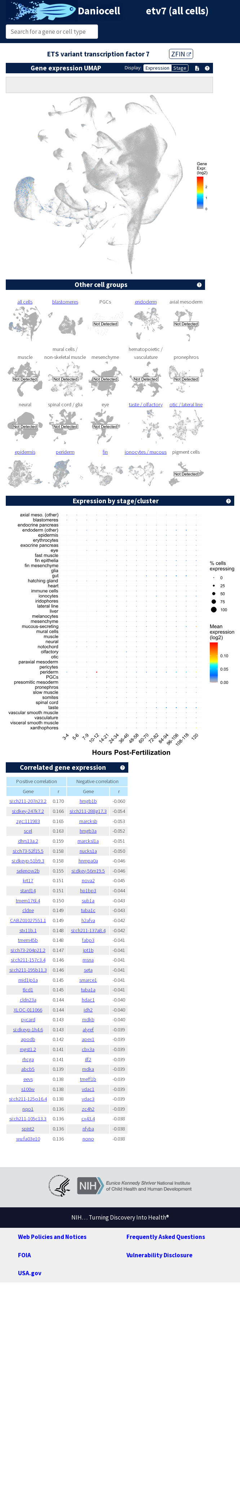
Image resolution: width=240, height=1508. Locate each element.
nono (88, 1138)
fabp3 (88, 940)
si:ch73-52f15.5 (28, 851)
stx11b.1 (28, 930)
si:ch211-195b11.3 (28, 970)
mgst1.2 (28, 1049)
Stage (179, 68)
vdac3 (88, 1099)
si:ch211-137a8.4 (88, 930)
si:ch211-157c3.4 (28, 960)
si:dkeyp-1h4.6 (28, 1029)
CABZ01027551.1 (28, 920)
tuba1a (88, 989)
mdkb (88, 1019)
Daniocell (99, 10)
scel (28, 831)
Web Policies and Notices (52, 1237)
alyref (88, 1029)
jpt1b (88, 950)
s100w (28, 1089)
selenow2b (28, 871)
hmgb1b (88, 801)
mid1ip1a (28, 980)
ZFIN (181, 54)
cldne (28, 910)
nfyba (88, 1128)
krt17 (28, 880)
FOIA (24, 1255)
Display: (133, 67)
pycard (28, 1019)
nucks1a (88, 851)
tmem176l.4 (28, 900)
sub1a (88, 900)
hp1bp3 (88, 890)
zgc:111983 (28, 821)
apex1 (88, 1039)
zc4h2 (88, 1109)
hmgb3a (88, 831)
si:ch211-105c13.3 (27, 1118)
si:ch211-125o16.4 (28, 1099)
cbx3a (88, 1049)
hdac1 (88, 999)
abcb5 (28, 1069)
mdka (88, 1069)
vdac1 (88, 1089)
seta (88, 970)
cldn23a (28, 999)
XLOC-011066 (28, 1010)
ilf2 (88, 1059)
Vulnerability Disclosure (159, 1255)
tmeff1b (88, 1079)
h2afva (88, 920)
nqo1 (28, 1109)
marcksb (88, 821)
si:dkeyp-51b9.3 (28, 860)
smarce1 (88, 980)
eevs (28, 1079)
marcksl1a (88, 841)
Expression (157, 68)
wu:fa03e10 (28, 1138)
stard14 (28, 890)
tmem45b (28, 940)
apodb (28, 1039)
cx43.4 (88, 1118)
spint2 (28, 1128)
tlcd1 (28, 989)
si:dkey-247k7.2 (28, 811)
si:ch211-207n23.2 (27, 801)
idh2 (88, 1010)
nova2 (88, 880)
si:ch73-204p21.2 (27, 950)
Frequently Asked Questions (165, 1237)
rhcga (28, 1059)
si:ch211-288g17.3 (88, 811)
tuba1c (88, 910)
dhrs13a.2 (28, 841)
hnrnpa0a (88, 860)
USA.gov (29, 1273)
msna (88, 960)
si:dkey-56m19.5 (88, 871)
